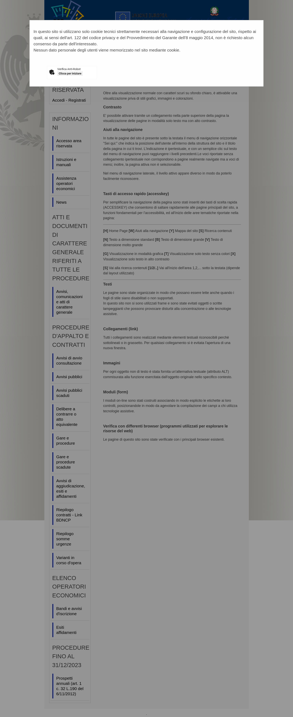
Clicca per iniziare (70, 73)
